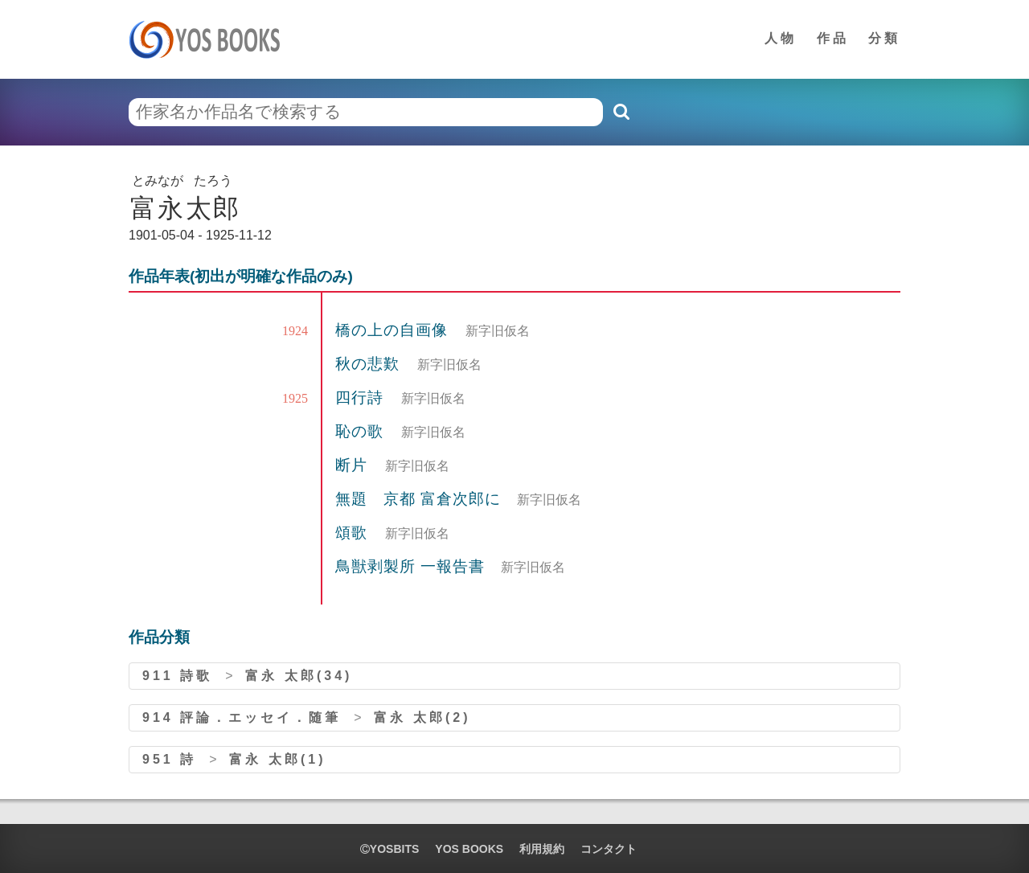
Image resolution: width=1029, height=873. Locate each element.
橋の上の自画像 (394, 330)
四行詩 (361, 397)
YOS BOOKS (469, 848)
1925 (295, 398)
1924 (295, 331)
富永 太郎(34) (298, 675)
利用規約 (541, 848)
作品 (833, 38)
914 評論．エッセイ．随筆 (241, 717)
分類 (884, 38)
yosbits (389, 848)
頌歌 (353, 532)
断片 (353, 465)
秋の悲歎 (369, 363)
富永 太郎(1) (277, 759)
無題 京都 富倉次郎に (418, 498)
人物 (781, 38)
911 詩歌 (177, 675)
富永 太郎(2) (422, 717)
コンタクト (608, 848)
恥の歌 (361, 431)
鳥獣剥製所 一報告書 (410, 566)
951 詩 (169, 759)
